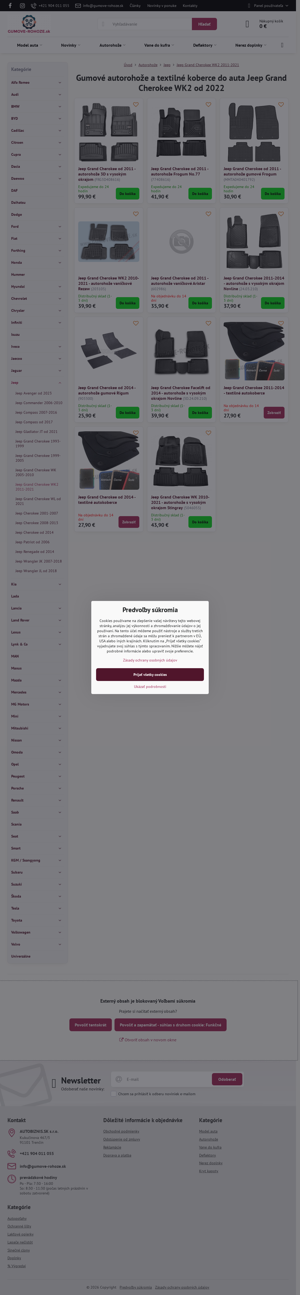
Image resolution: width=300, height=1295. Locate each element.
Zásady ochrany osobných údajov (150, 660)
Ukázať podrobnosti (150, 686)
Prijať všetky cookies (150, 674)
